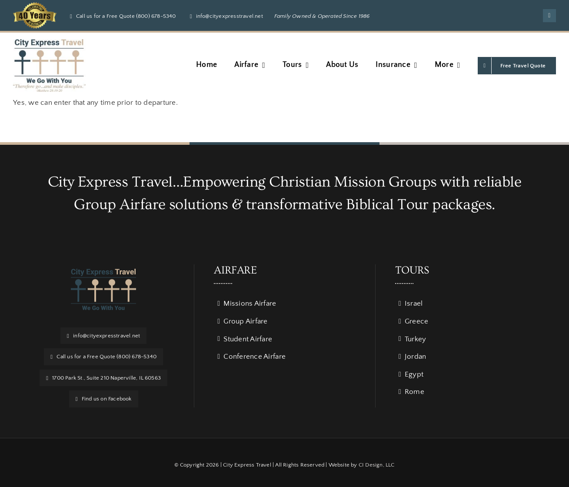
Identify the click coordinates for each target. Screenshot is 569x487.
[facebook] (549, 15)
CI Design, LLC (377, 465)
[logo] (103, 272)
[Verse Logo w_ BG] (49, 43)
